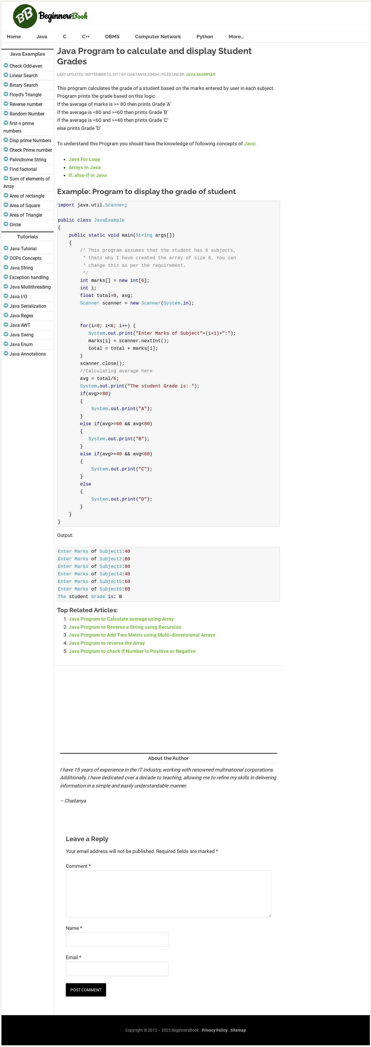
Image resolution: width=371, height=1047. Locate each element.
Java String (21, 268)
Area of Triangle (26, 215)
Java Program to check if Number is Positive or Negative (132, 651)
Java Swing (22, 335)
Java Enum (21, 344)
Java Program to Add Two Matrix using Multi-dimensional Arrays (142, 635)
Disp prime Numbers (30, 140)
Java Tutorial (23, 248)
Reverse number (26, 104)
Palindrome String (28, 159)
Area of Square (25, 205)
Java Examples (200, 74)
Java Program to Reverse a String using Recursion (125, 627)
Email (73, 957)
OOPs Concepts (25, 258)
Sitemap (238, 1030)
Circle (15, 224)
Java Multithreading (30, 287)
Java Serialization (28, 306)
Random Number (27, 114)
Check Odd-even (26, 66)
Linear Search (24, 75)
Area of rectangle (27, 196)
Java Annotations (28, 354)
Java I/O (18, 296)
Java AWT (20, 325)
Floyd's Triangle (25, 94)
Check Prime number (31, 150)
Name (74, 928)
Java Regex (21, 315)
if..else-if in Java (88, 175)
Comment (78, 866)
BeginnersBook (185, 16)
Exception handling (29, 277)
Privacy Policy (215, 1030)
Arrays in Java (85, 167)
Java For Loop (84, 159)
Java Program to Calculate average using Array (121, 619)
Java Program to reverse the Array (107, 643)
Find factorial (23, 169)
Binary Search (24, 85)
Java (249, 143)
